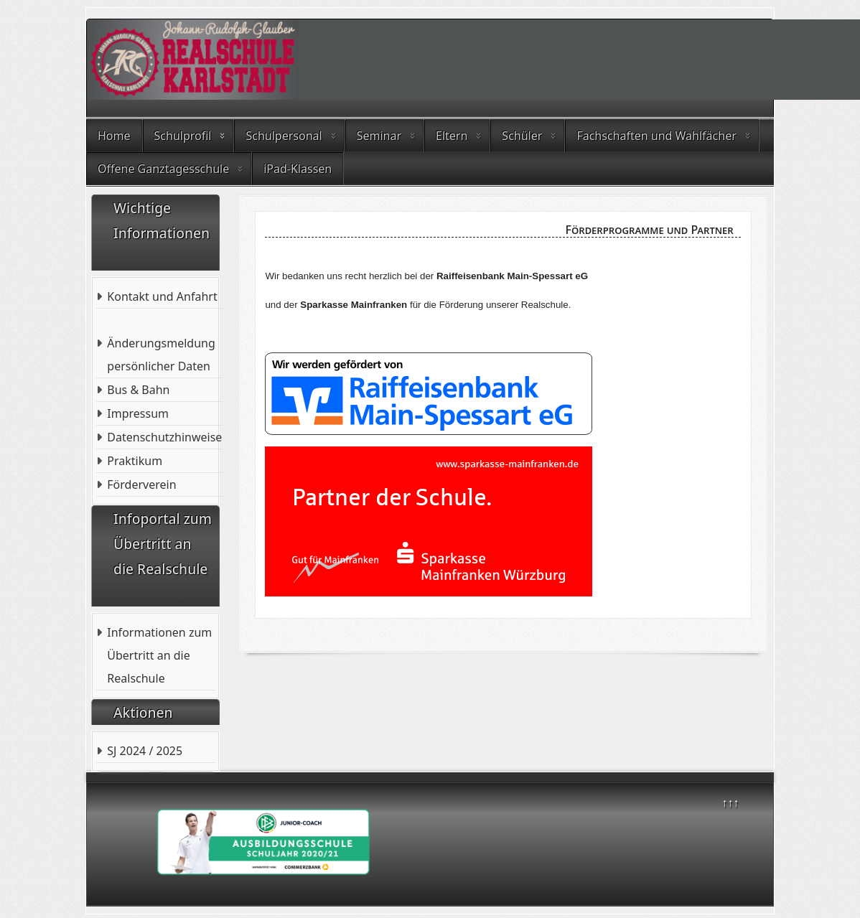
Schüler (522, 136)
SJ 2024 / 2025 (144, 751)
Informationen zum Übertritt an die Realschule (159, 655)
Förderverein (141, 484)
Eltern (451, 136)
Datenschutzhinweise (164, 437)
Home (114, 136)
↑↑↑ (730, 802)
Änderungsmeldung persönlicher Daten (161, 354)
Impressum (138, 413)
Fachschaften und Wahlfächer (656, 136)
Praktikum (134, 461)
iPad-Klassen (297, 169)
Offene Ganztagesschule (163, 169)
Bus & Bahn (138, 390)
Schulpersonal (284, 136)
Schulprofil (183, 136)
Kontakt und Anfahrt (162, 296)
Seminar (379, 136)
